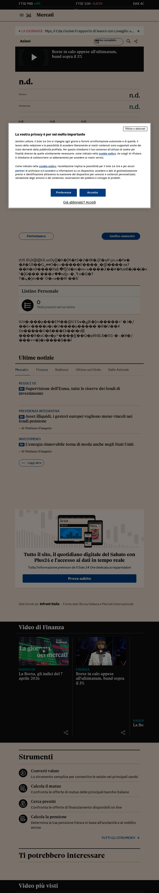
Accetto (92, 192)
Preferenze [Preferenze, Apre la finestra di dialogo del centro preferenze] (63, 192)
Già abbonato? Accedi (79, 202)
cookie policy (107, 153)
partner (20, 171)
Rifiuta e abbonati (135, 128)
